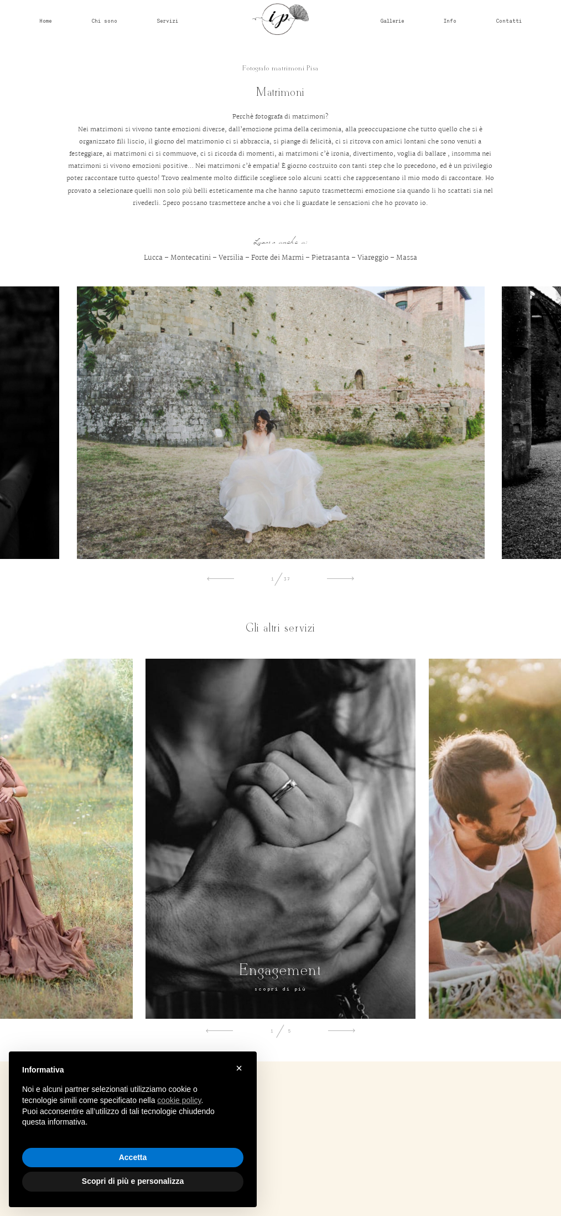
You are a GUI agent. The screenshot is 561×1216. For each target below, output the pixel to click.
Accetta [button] (133, 1157)
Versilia (231, 258)
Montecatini (190, 258)
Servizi (167, 21)
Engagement (280, 971)
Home (45, 21)
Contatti (509, 21)
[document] (132, 1105)
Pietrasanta (330, 258)
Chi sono (104, 21)
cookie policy (179, 1100)
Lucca (153, 258)
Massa (406, 258)
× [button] (239, 1068)
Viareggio (372, 258)
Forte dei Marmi (277, 258)
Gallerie (392, 21)
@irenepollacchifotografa (281, 1173)
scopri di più (280, 989)
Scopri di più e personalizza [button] (133, 1181)
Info (450, 21)
